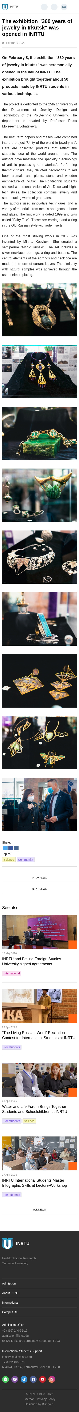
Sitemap (29, 1399)
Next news (39, 888)
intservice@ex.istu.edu (17, 1357)
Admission (9, 1283)
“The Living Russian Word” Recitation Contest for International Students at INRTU (38, 1035)
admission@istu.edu (15, 1335)
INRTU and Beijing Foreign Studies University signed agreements (31, 961)
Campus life (10, 1312)
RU (64, 7)
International (12, 973)
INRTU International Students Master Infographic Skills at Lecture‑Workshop (34, 1183)
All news (39, 1209)
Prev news (39, 877)
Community (25, 859)
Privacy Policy (46, 1399)
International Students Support (22, 1351)
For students (12, 1047)
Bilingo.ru (48, 1404)
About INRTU (11, 1293)
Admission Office (13, 1324)
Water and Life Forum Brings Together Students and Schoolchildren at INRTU (34, 1109)
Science (9, 859)
